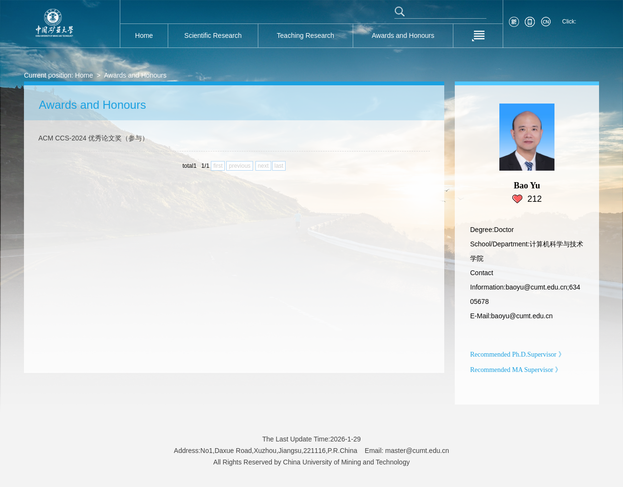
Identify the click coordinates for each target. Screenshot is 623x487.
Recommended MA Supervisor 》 (516, 369)
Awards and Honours (135, 75)
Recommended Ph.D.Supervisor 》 (517, 354)
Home (84, 75)
